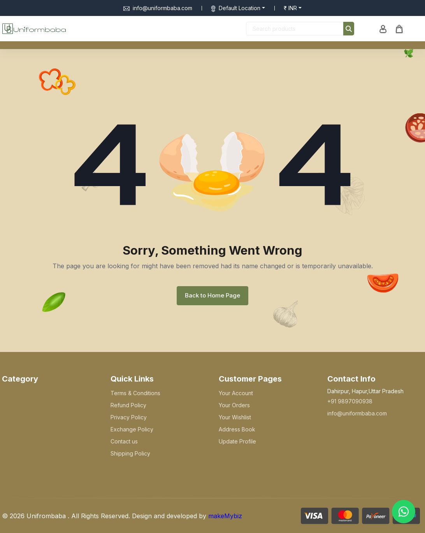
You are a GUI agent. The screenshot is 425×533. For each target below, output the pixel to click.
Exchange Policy (132, 429)
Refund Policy (128, 405)
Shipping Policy (130, 453)
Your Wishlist (235, 417)
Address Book (237, 429)
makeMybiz (225, 516)
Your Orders (234, 405)
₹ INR (290, 8)
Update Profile (237, 441)
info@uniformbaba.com (157, 8)
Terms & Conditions (135, 393)
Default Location (239, 8)
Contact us (124, 441)
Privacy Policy (129, 417)
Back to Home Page (212, 295)
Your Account (236, 393)
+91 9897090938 (349, 401)
